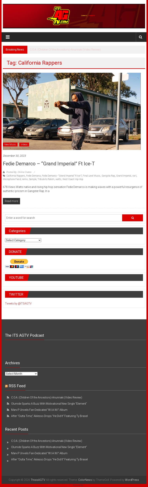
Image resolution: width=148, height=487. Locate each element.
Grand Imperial (123, 175)
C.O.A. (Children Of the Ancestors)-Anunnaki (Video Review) (65, 49)
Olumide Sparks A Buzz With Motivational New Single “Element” (49, 403)
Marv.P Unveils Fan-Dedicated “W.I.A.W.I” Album (39, 409)
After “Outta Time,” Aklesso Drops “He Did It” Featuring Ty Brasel (49, 416)
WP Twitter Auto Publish (60, 485)
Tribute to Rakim (46, 179)
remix (25, 179)
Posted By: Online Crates (19, 172)
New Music (10, 144)
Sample (32, 179)
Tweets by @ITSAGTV (18, 303)
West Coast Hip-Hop (72, 179)
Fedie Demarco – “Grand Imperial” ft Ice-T (49, 164)
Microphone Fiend (12, 179)
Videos (24, 144)
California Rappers (15, 175)
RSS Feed (17, 386)
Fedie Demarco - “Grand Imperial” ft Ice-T (62, 175)
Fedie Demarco (33, 175)
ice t (134, 175)
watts (58, 179)
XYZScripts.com (92, 485)
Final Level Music (91, 175)
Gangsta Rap (108, 175)
